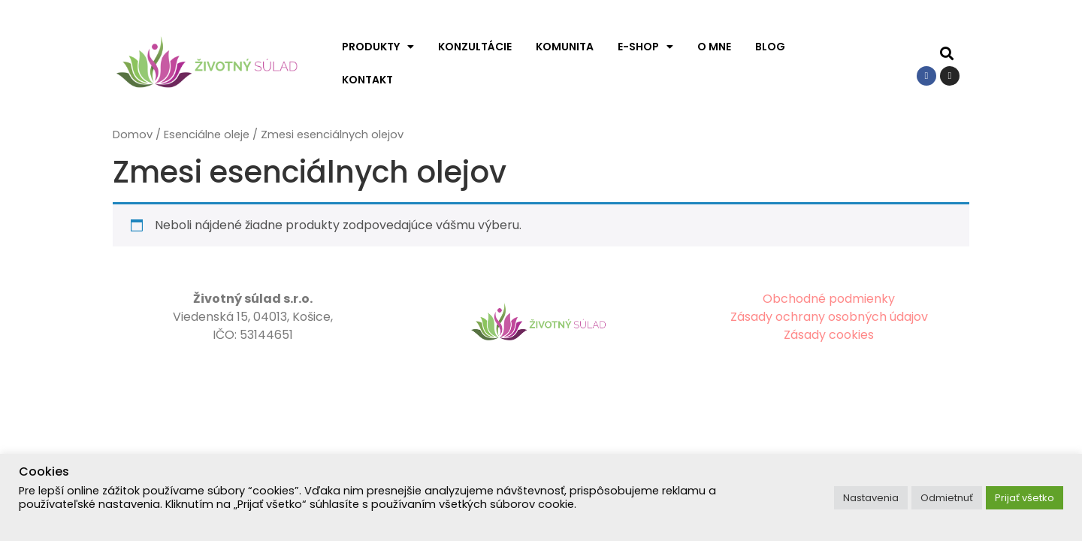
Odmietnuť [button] (946, 498)
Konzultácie (475, 46)
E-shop (645, 46)
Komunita (565, 46)
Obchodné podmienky (829, 298)
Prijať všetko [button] (1024, 498)
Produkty (378, 46)
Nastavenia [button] (871, 498)
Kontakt (367, 79)
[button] (947, 53)
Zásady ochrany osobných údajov (829, 316)
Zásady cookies (829, 334)
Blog (770, 46)
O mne (714, 46)
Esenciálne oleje (206, 134)
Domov (133, 134)
